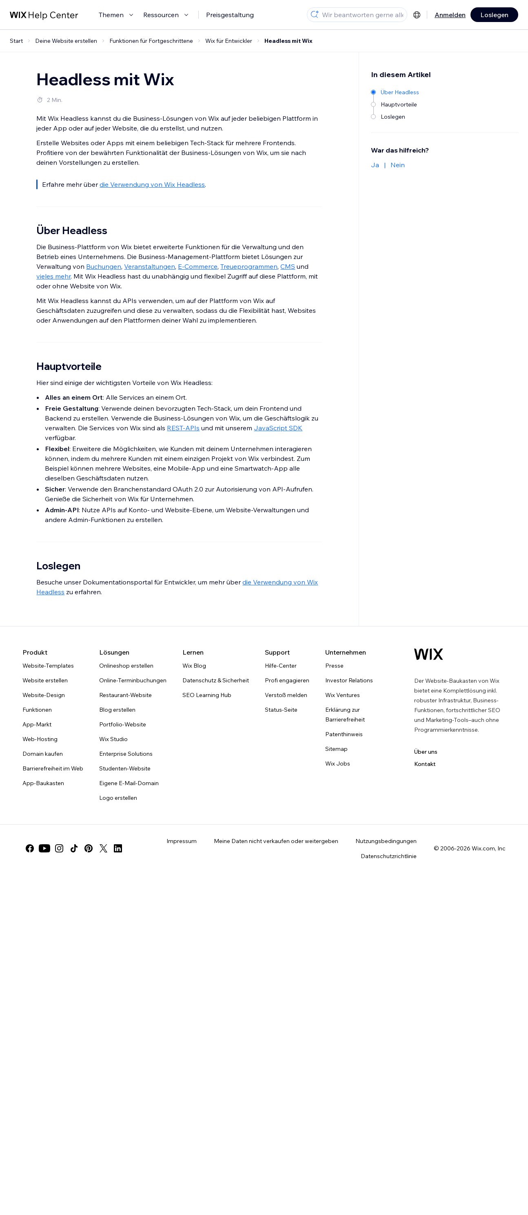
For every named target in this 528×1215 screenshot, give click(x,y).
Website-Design (43, 695)
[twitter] (103, 848)
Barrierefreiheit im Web (52, 768)
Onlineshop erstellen (126, 665)
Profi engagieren (287, 680)
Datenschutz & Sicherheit (215, 680)
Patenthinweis (344, 734)
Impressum (181, 841)
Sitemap (336, 748)
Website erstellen (45, 680)
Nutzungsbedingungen (386, 841)
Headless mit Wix (288, 40)
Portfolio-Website (122, 724)
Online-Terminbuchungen (132, 680)
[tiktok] (74, 848)
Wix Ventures (342, 695)
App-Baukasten (43, 783)
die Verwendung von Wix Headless (152, 184)
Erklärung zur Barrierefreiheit (345, 714)
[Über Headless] (395, 91)
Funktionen (37, 709)
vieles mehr (53, 276)
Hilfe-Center (281, 665)
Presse (334, 665)
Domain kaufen (42, 753)
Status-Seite (281, 709)
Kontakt (425, 764)
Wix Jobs (337, 763)
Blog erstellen (117, 709)
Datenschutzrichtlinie (389, 856)
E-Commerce (197, 266)
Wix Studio (113, 739)
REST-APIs (183, 428)
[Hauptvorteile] (395, 104)
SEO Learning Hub (206, 695)
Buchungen (103, 266)
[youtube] (44, 848)
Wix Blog (194, 665)
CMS (287, 266)
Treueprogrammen (248, 266)
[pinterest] (88, 848)
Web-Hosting (40, 739)
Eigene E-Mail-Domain (129, 783)
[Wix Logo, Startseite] (428, 654)
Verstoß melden (286, 695)
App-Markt (36, 724)
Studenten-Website (125, 768)
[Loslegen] (395, 116)
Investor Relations (349, 680)
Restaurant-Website (125, 695)
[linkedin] (118, 848)
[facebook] (29, 848)
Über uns (425, 751)
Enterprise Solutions (126, 753)
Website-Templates (48, 665)
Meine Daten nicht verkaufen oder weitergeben (276, 841)
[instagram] (59, 848)
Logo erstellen (118, 797)
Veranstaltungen (149, 266)
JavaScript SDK (278, 428)
